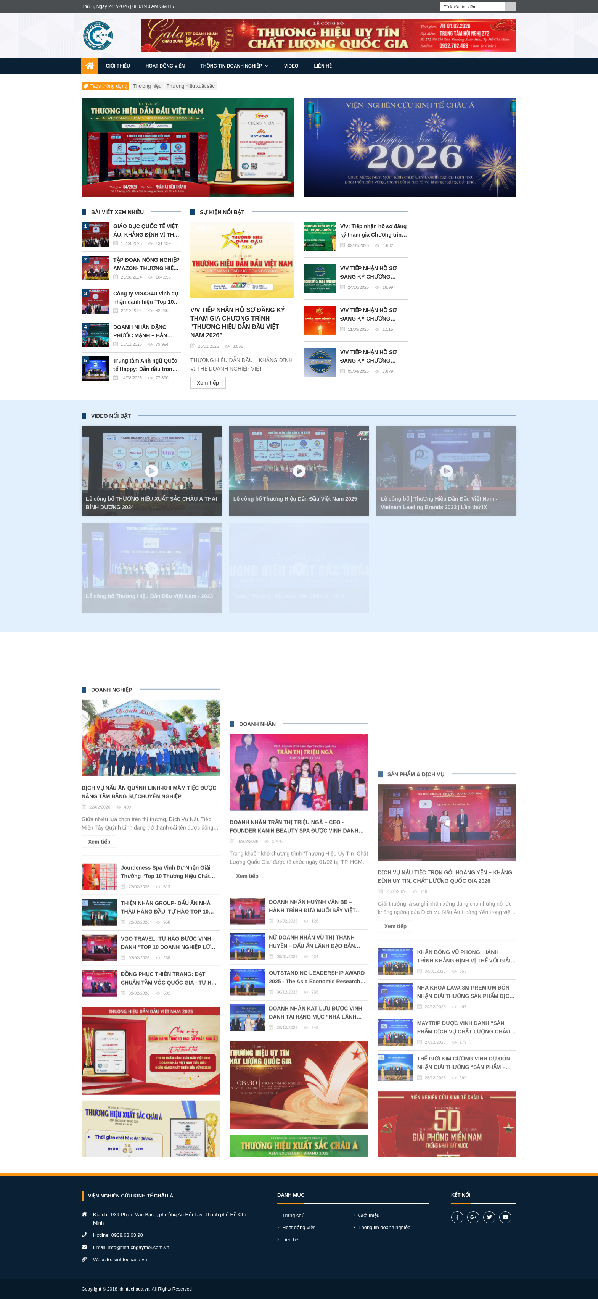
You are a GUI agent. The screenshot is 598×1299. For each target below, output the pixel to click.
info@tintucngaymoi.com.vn (138, 1247)
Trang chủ (293, 1215)
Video (291, 66)
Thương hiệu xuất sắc (191, 86)
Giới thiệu (118, 66)
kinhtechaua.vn (130, 1259)
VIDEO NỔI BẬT (111, 416)
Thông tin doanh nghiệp (235, 66)
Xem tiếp (208, 410)
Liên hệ (322, 66)
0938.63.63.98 (127, 1235)
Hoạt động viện (165, 66)
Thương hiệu (147, 86)
